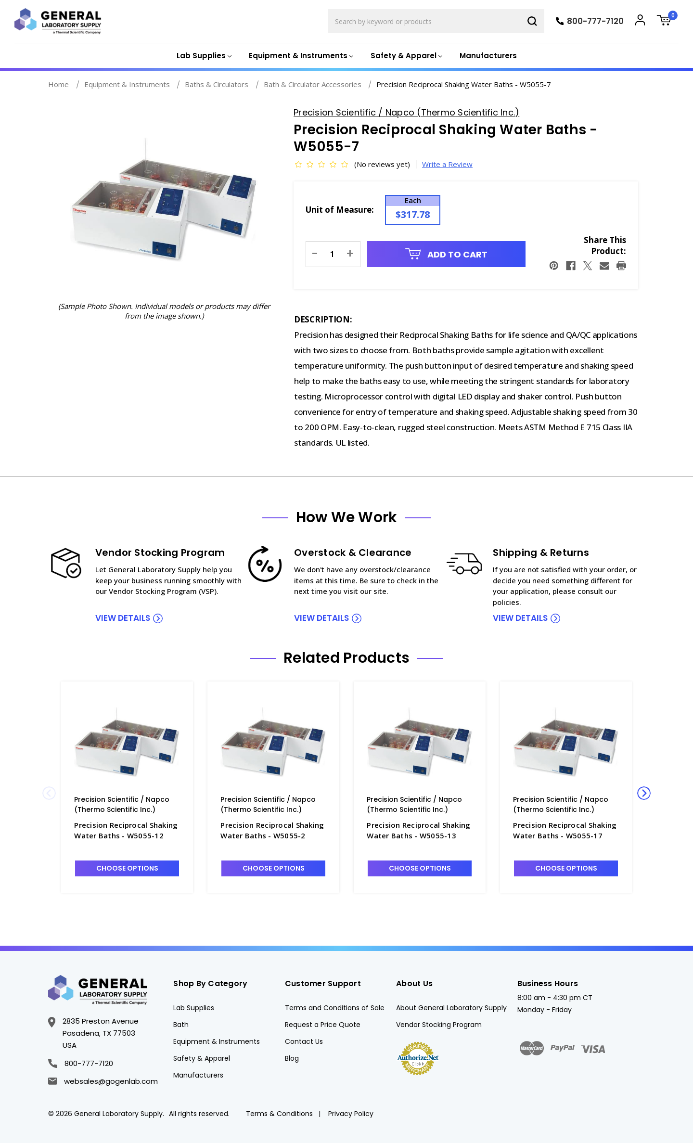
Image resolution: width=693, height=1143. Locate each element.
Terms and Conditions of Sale (335, 1008)
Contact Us (304, 1041)
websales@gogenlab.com (103, 1081)
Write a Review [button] (447, 164)
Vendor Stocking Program (439, 1024)
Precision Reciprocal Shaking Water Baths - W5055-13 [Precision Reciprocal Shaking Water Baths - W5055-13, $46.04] (418, 830)
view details (122, 618)
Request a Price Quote (322, 1024)
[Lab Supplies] (203, 56)
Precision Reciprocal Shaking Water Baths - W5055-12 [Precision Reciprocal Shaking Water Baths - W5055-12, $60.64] (126, 830)
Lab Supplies (193, 1008)
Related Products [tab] (346, 658)
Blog (292, 1058)
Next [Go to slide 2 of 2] (644, 793)
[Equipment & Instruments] (300, 56)
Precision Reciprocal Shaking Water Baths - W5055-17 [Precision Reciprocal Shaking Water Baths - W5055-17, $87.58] (564, 830)
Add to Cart (446, 254)
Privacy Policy (350, 1113)
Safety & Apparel (201, 1058)
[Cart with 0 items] (667, 21)
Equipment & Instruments (216, 1041)
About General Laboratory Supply (451, 1008)
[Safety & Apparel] (405, 56)
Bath (181, 1024)
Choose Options (127, 868)
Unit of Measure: (340, 209)
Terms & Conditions (279, 1113)
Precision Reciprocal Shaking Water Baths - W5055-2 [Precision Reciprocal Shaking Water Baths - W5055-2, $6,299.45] (272, 830)
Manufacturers (488, 56)
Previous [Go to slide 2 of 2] (49, 793)
